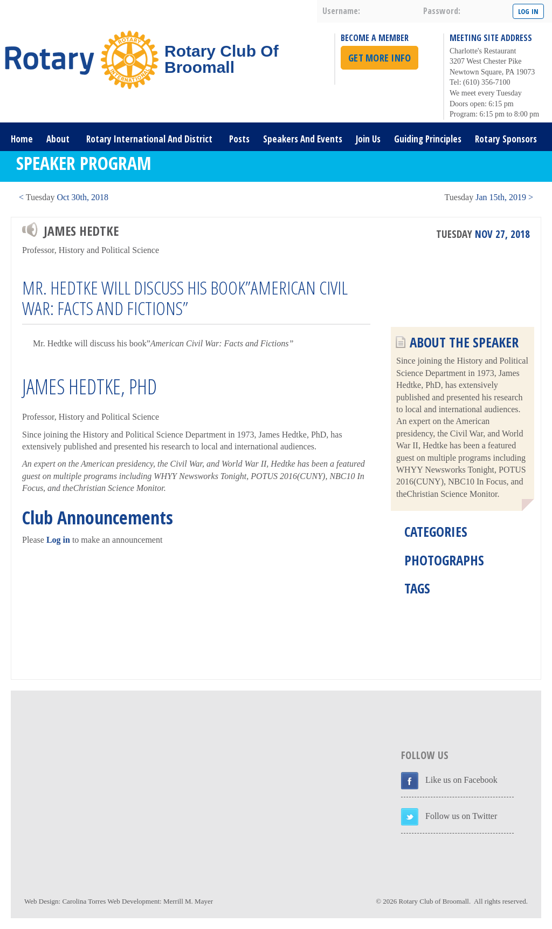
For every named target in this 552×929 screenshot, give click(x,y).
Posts (239, 139)
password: (441, 11)
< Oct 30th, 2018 (63, 197)
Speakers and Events (302, 139)
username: (341, 11)
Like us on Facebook (461, 779)
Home (22, 139)
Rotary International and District (149, 139)
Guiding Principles (427, 139)
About (58, 139)
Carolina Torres (84, 901)
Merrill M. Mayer (188, 901)
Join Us (368, 139)
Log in (58, 539)
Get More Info (379, 57)
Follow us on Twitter (461, 816)
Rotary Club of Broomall (434, 901)
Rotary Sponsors (506, 139)
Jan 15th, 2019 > (489, 197)
